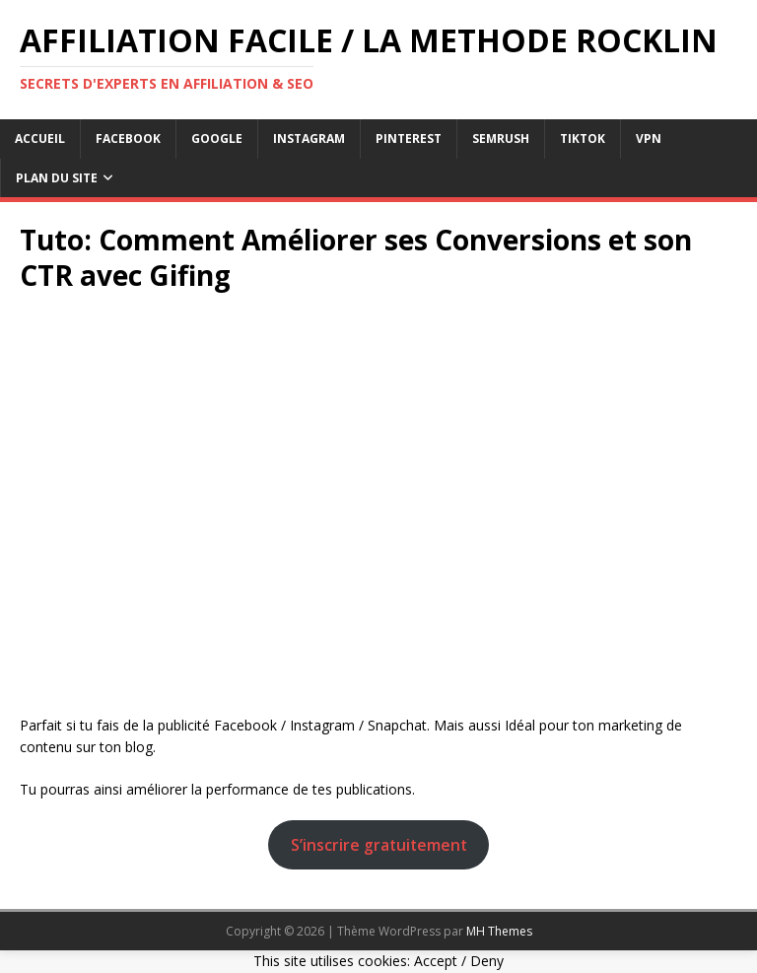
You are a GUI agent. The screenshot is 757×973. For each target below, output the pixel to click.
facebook (128, 138)
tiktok (582, 138)
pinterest (409, 138)
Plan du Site (57, 178)
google (216, 138)
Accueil (40, 138)
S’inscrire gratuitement (379, 845)
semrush (500, 138)
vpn (648, 138)
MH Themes (499, 931)
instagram (309, 138)
